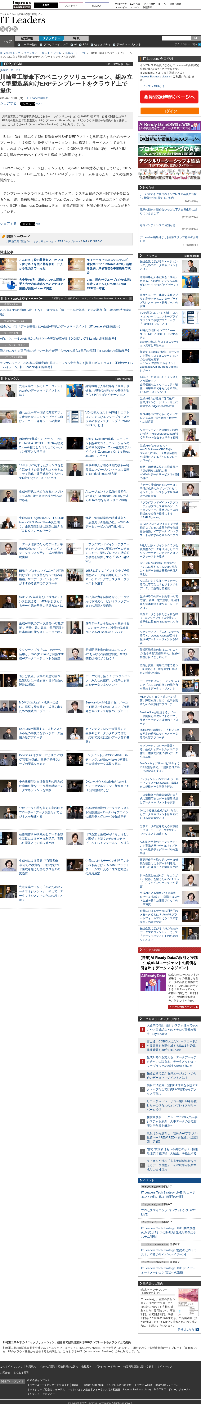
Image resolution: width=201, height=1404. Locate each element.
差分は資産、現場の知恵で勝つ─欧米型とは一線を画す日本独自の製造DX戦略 (41, 680)
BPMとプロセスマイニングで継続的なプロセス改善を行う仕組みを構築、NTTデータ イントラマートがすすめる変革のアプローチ (159, 531)
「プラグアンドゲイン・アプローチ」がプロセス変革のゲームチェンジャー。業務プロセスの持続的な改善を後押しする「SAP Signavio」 (107, 553)
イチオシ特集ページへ (183, 1007)
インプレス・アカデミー (41, 1393)
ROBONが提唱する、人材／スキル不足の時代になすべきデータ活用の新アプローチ (41, 733)
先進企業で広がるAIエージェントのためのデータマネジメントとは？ (41, 390)
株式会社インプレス (38, 1380)
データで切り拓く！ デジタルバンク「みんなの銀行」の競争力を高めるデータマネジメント (107, 680)
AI (75, 44)
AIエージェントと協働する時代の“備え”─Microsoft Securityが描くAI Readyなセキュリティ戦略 (106, 496)
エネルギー (121, 7)
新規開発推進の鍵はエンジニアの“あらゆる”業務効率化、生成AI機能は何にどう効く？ (106, 654)
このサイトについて (11, 1366)
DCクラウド (71, 5)
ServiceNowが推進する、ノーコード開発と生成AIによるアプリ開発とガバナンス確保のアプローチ (107, 706)
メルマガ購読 (47, 1366)
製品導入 (96, 5)
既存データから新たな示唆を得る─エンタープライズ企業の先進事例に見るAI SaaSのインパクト (107, 627)
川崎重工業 (12, 241)
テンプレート (72, 241)
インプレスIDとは (153, 86)
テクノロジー (52, 38)
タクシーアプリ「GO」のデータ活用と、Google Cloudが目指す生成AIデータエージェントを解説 (41, 654)
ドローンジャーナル (180, 1389)
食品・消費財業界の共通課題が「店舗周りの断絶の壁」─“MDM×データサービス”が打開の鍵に (107, 522)
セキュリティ (102, 44)
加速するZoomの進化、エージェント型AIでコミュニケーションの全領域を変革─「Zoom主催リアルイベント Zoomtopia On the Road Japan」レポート (107, 447)
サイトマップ (164, 1366)
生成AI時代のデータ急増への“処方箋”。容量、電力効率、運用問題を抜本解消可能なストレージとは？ (41, 627)
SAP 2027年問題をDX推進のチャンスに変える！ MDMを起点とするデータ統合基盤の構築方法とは (41, 601)
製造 (23, 241)
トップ (7, 41)
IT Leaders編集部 (37, 98)
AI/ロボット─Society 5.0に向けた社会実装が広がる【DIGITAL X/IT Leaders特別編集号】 (58, 338)
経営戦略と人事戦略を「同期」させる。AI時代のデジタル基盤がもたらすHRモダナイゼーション (107, 390)
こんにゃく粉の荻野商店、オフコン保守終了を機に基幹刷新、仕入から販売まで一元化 (41, 264)
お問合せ (5, 1372)
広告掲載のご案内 (68, 1366)
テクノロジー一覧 (34, 53)
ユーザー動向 (29, 44)
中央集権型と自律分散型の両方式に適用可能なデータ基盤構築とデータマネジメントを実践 (41, 786)
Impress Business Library (155, 76)
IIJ (90, 241)
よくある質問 (20, 1372)
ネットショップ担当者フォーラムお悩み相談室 (94, 1389)
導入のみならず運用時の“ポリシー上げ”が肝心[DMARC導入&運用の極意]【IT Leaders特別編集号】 (65, 350)
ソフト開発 (149, 4)
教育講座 (147, 7)
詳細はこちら (186, 1329)
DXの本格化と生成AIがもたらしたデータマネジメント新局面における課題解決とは (107, 786)
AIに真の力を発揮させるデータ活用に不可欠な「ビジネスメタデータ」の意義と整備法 (107, 601)
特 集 (76, 38)
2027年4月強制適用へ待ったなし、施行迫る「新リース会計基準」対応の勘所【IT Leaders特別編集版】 (65, 312)
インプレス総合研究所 (118, 1384)
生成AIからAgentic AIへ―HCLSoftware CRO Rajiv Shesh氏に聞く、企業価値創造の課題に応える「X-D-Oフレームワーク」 (158, 453)
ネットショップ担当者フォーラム (46, 1389)
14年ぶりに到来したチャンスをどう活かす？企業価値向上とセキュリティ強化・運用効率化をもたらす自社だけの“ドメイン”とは (159, 384)
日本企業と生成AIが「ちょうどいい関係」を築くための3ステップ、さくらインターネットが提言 (107, 838)
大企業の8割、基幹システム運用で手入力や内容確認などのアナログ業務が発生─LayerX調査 (42, 284)
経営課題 (27, 38)
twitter (3, 29)
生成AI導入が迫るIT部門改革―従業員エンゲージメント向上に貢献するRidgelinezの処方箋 (107, 469)
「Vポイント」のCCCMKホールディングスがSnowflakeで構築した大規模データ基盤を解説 (107, 759)
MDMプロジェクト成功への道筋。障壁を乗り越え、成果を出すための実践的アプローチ (41, 706)
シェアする (8, 103)
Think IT (76, 1384)
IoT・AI (162, 4)
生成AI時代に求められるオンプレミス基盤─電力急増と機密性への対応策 (41, 496)
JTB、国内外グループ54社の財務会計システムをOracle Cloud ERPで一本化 (109, 284)
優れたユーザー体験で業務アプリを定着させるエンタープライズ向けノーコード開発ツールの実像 (41, 416)
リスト (39, 104)
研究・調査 (175, 4)
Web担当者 (121, 4)
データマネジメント (129, 44)
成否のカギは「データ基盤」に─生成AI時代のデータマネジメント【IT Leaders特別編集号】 (61, 326)
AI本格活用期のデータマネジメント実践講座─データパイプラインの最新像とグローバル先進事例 (107, 812)
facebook (9, 29)
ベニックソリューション (42, 241)
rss (15, 29)
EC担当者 (135, 4)
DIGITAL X (160, 1389)
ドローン (134, 7)
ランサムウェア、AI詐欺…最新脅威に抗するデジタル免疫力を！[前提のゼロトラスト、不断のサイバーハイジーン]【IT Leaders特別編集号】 (66, 365)
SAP (85, 241)
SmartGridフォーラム (167, 1384)
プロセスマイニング (56, 44)
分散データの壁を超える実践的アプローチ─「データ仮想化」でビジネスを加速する (41, 812)
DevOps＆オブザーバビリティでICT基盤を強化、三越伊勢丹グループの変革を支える (41, 759)
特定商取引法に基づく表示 (139, 1366)
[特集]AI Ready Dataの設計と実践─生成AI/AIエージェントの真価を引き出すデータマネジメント (169, 963)
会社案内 (86, 1366)
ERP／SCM (54, 53)
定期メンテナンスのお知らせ (157, 225)
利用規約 (31, 1366)
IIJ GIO (98, 241)
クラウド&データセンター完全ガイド (48, 1384)
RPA (85, 44)
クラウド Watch (143, 1384)
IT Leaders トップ (10, 53)
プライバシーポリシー (107, 1366)
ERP (60, 241)
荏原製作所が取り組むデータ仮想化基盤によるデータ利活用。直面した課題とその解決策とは (41, 838)
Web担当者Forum (93, 1384)
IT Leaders (22, 19)
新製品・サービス (75, 53)
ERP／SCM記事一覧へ (118, 64)
